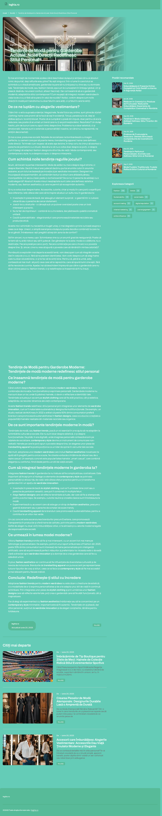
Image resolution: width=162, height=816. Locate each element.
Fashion (119, 190)
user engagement (146, 209)
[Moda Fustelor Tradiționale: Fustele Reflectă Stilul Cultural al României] (117, 168)
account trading (122, 203)
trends (135, 190)
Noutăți (12, 13)
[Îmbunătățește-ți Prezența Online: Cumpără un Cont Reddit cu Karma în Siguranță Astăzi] (117, 87)
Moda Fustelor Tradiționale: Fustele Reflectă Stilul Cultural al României (140, 168)
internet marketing (123, 209)
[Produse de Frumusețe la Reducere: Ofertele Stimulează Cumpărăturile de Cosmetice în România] (117, 136)
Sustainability (121, 197)
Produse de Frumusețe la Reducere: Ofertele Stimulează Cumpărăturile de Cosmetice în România (138, 137)
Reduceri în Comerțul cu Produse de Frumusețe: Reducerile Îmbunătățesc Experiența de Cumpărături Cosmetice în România (140, 105)
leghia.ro (34, 810)
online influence (122, 216)
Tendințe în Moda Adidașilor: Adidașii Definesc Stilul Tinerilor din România (140, 121)
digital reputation (145, 203)
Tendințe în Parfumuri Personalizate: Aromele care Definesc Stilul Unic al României (139, 154)
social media (141, 197)
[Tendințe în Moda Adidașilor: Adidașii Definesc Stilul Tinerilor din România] (117, 120)
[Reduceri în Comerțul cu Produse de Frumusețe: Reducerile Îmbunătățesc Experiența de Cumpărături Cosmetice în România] (117, 103)
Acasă (5, 13)
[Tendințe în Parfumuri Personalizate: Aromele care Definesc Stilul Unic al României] (117, 153)
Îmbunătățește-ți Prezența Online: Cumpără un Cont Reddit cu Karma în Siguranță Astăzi (140, 88)
